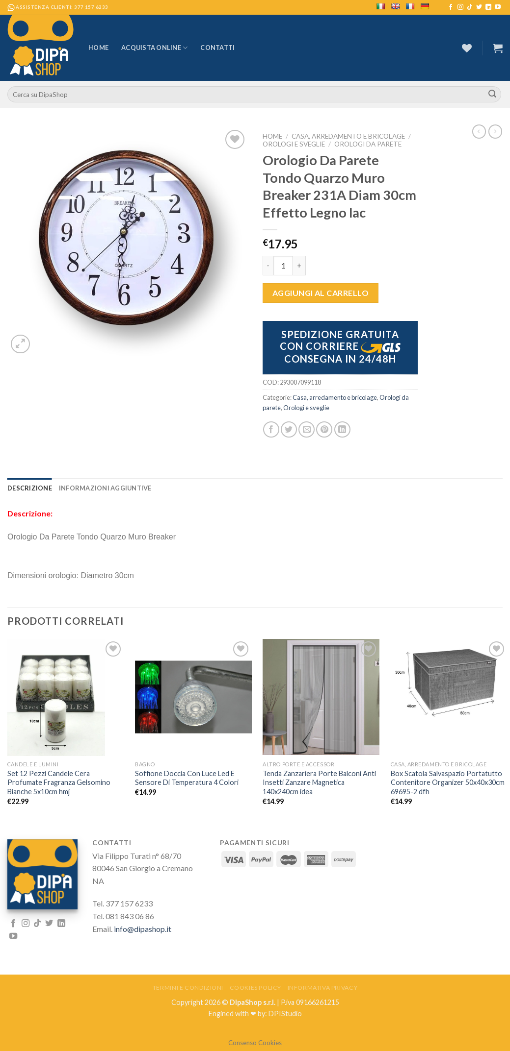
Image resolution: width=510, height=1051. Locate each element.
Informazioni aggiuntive (105, 488)
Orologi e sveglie (294, 144)
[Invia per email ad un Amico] (306, 429)
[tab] (29, 488)
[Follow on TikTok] (470, 7)
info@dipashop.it (142, 928)
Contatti (217, 47)
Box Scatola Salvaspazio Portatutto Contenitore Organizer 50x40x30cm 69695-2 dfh (448, 782)
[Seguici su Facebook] (451, 7)
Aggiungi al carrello (320, 292)
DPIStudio (285, 1013)
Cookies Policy (256, 987)
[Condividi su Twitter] (289, 429)
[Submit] (492, 94)
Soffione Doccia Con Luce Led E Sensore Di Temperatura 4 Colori (187, 778)
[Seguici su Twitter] (479, 7)
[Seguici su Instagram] (460, 7)
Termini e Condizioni (188, 987)
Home (98, 47)
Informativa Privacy (323, 987)
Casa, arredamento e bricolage (348, 136)
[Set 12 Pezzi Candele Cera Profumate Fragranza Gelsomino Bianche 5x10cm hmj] (65, 697)
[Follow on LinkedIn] (488, 7)
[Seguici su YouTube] (498, 7)
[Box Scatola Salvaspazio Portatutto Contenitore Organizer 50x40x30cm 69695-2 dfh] (449, 683)
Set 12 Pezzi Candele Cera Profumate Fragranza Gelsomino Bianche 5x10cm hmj (58, 782)
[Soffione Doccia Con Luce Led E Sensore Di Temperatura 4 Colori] (193, 697)
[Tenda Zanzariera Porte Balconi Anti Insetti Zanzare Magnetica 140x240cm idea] (321, 697)
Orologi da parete (368, 144)
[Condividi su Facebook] (271, 429)
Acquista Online (154, 47)
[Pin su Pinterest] (324, 429)
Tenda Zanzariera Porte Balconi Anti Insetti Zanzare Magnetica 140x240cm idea (319, 782)
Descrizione (29, 488)
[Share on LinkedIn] (342, 429)
